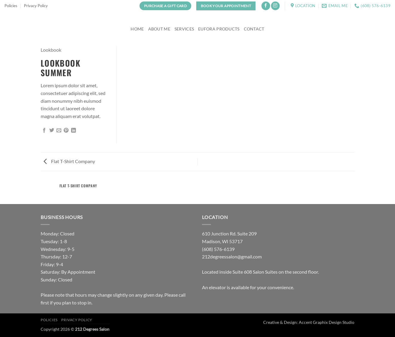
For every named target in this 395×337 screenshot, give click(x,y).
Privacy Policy (36, 5)
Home (137, 28)
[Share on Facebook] (44, 130)
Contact (254, 28)
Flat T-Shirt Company (69, 161)
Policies (10, 5)
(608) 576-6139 (218, 249)
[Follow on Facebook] (265, 5)
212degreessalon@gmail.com (232, 256)
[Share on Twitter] (51, 130)
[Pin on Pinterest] (66, 130)
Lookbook (51, 50)
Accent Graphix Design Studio (326, 322)
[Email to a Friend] (58, 130)
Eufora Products (218, 28)
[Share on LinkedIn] (73, 130)
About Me (159, 28)
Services (184, 28)
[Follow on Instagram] (275, 5)
